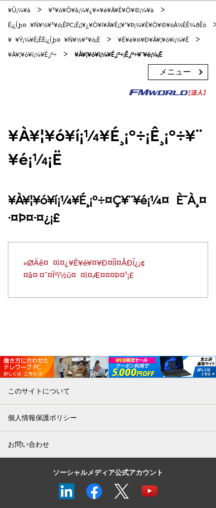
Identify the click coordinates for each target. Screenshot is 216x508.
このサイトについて (39, 391)
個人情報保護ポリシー (42, 418)
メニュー (175, 72)
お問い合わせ (28, 444)
